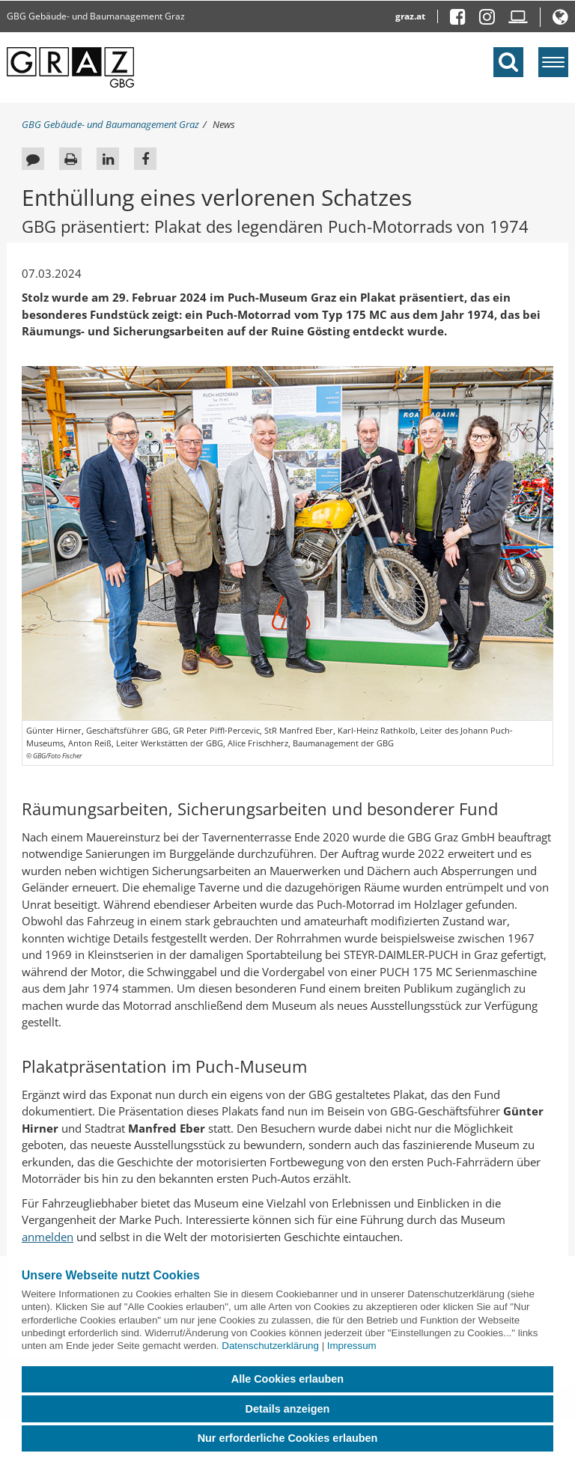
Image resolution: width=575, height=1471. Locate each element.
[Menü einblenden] (553, 62)
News (224, 124)
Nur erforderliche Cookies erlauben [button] (288, 1438)
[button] (560, 19)
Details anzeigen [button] (288, 1409)
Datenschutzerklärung (270, 1345)
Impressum (352, 1345)
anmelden (47, 1236)
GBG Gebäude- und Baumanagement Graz (96, 16)
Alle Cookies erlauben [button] (287, 1379)
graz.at (410, 16)
